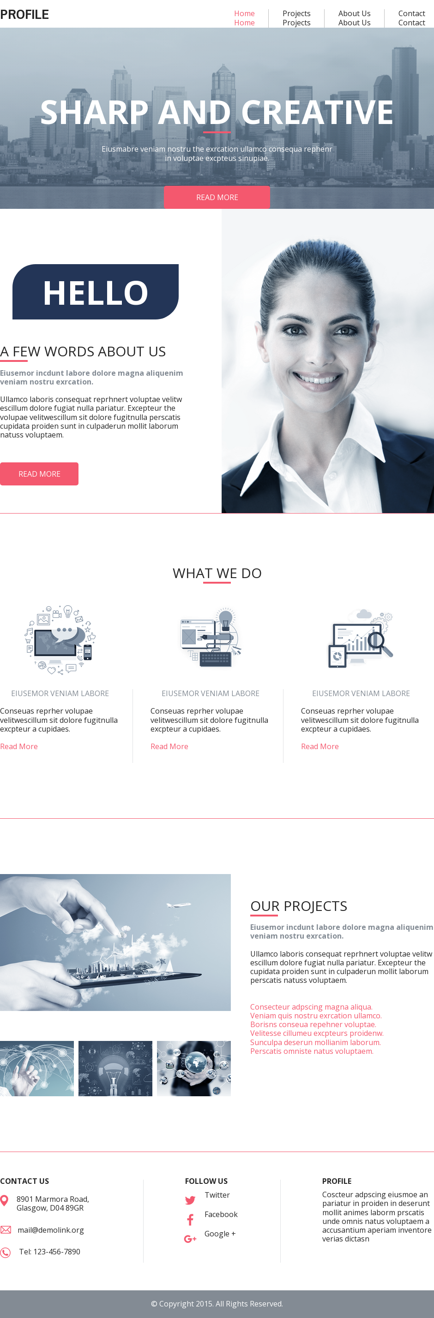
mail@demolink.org (51, 1230)
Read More (19, 746)
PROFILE (24, 14)
